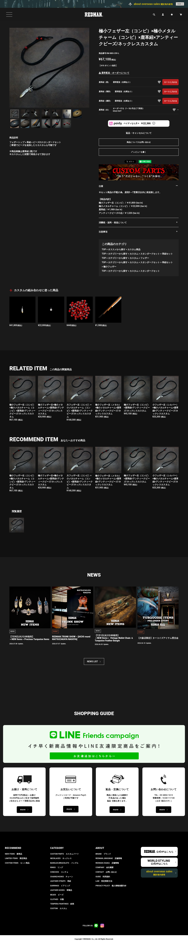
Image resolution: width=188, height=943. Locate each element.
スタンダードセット (150, 253)
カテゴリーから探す (117, 253)
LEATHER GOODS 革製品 (61, 890)
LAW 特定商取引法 (104, 881)
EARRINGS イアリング (60, 886)
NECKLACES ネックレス (61, 858)
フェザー (144, 258)
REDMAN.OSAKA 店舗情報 (107, 863)
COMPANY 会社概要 (105, 867)
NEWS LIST (92, 661)
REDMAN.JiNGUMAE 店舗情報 (109, 858)
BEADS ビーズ (56, 895)
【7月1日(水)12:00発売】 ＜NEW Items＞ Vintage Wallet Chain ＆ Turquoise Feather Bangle (114, 638)
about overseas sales (159, 873)
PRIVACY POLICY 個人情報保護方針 (111, 886)
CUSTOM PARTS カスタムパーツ (64, 854)
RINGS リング (56, 867)
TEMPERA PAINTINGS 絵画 (62, 904)
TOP (104, 249)
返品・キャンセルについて (139, 133)
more (179, 4)
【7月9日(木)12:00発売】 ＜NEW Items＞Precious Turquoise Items (29, 637)
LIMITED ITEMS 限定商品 (16, 858)
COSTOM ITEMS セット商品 (17, 863)
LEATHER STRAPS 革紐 (60, 881)
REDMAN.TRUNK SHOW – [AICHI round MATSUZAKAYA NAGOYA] (71, 637)
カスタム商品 (133, 249)
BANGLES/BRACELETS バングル (64, 863)
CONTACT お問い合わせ (106, 872)
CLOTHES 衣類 (57, 899)
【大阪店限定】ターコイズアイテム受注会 (157, 638)
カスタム (134, 253)
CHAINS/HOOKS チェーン (61, 877)
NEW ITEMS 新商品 (13, 854)
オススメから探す (116, 249)
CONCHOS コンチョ (59, 872)
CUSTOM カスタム (58, 908)
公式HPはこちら (164, 851)
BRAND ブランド (103, 854)
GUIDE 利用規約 (103, 877)
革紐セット (167, 253)
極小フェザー (109, 266)
